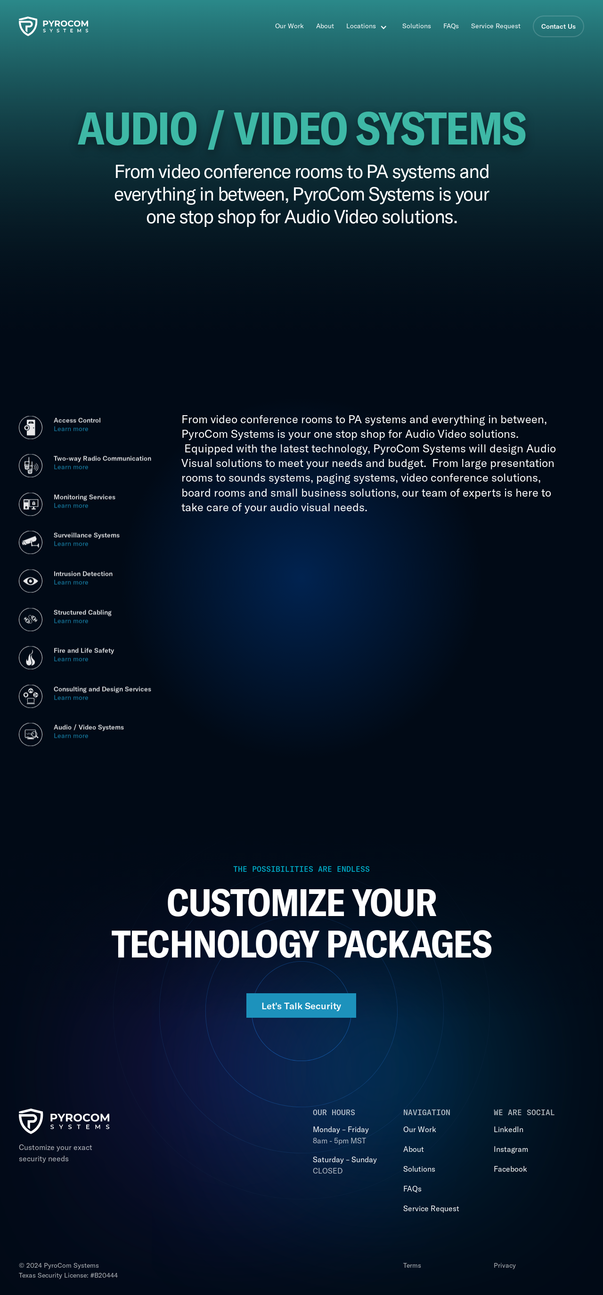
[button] (370, 26)
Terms (412, 1265)
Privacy (505, 1265)
